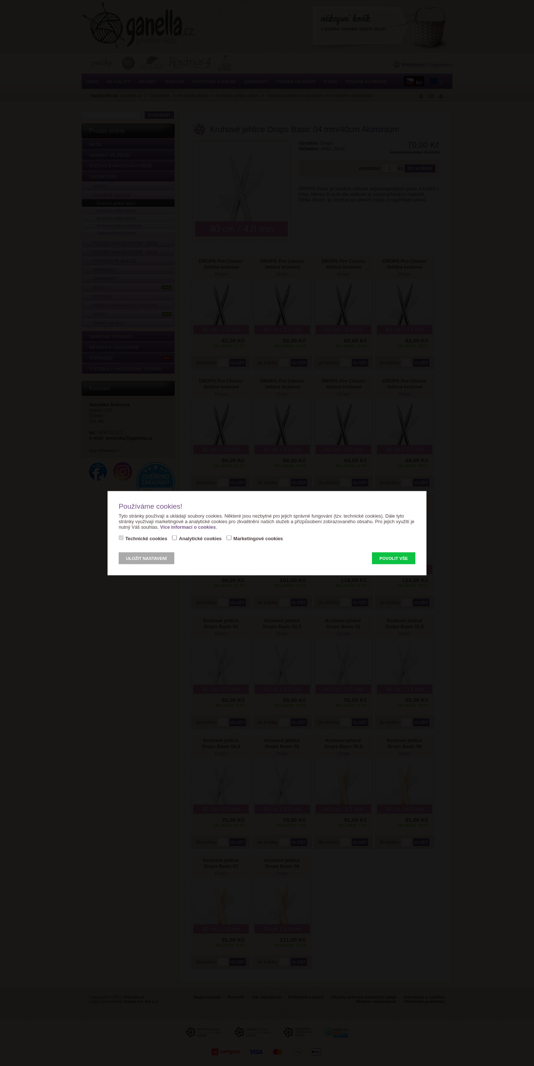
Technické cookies (146, 538)
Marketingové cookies (258, 538)
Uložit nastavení (146, 558)
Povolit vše (393, 558)
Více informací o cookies (188, 526)
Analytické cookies (200, 538)
